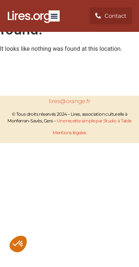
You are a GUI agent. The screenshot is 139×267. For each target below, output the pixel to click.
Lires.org (28, 15)
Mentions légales (69, 132)
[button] (18, 244)
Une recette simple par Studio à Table (94, 120)
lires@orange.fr (69, 101)
